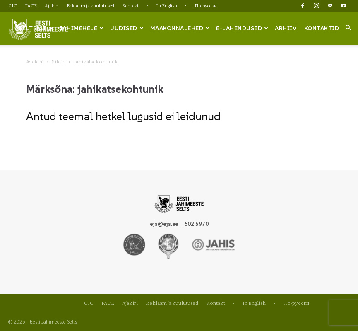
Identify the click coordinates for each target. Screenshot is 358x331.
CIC (12, 5)
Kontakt (130, 5)
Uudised (127, 28)
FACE (31, 5)
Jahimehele (82, 28)
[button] (348, 27)
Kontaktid (321, 28)
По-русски (206, 5)
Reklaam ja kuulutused (90, 5)
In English (166, 5)
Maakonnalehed (180, 28)
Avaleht (35, 61)
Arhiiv (285, 28)
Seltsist (36, 28)
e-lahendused (242, 28)
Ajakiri (52, 5)
